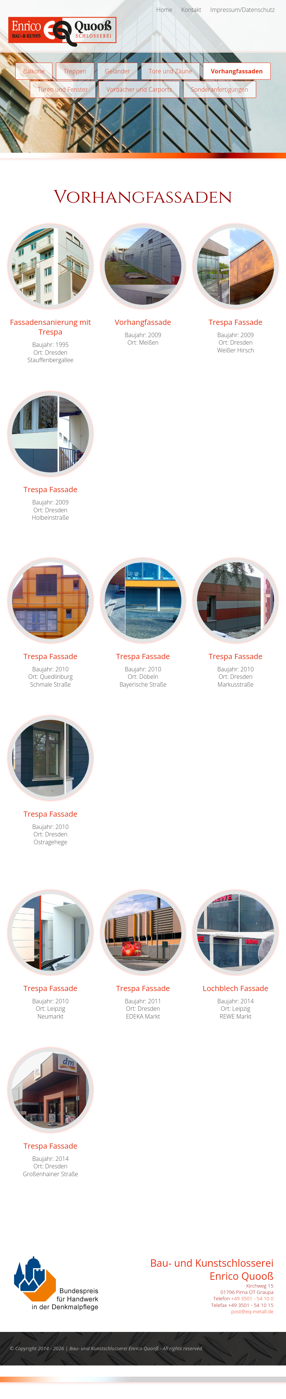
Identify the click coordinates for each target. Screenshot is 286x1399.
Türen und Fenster (63, 89)
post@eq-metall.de (252, 1311)
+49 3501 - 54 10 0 (252, 1298)
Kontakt (191, 10)
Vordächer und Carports (139, 89)
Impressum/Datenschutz (242, 10)
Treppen (75, 71)
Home (164, 10)
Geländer (117, 71)
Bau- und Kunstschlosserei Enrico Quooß (114, 1348)
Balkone (34, 71)
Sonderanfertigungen (219, 89)
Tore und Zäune (170, 71)
